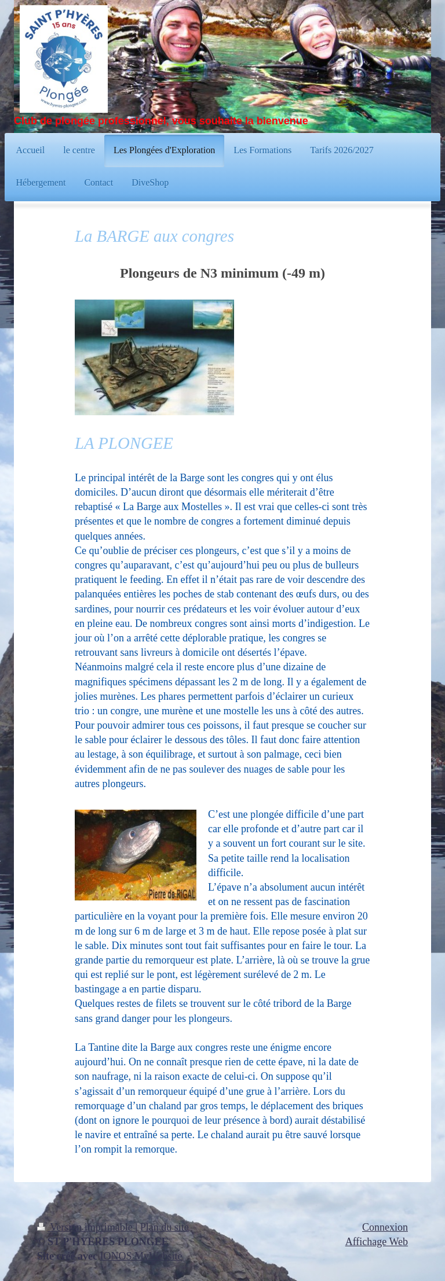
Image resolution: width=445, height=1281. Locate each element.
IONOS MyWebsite (141, 1256)
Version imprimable (86, 1227)
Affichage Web (376, 1241)
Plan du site (164, 1227)
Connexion (385, 1227)
